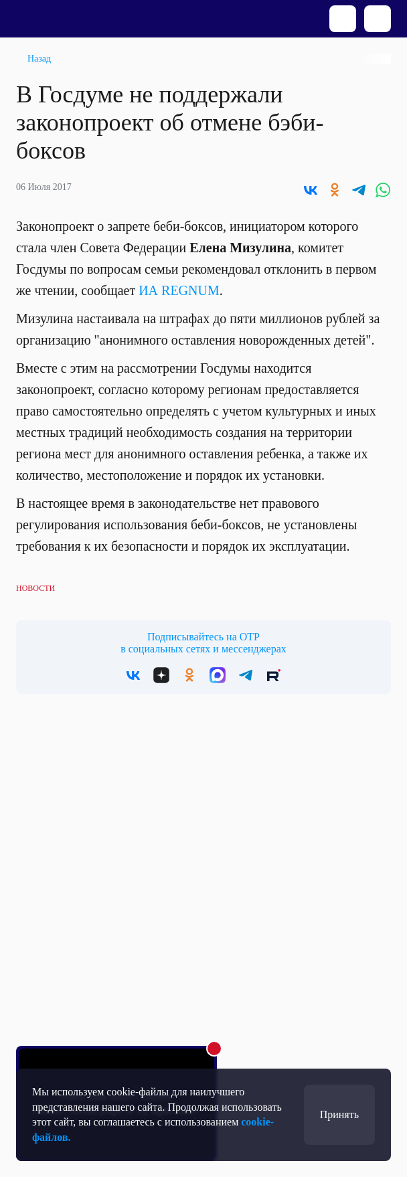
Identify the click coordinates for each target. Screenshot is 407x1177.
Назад (39, 59)
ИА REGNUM (179, 290)
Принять (339, 1114)
